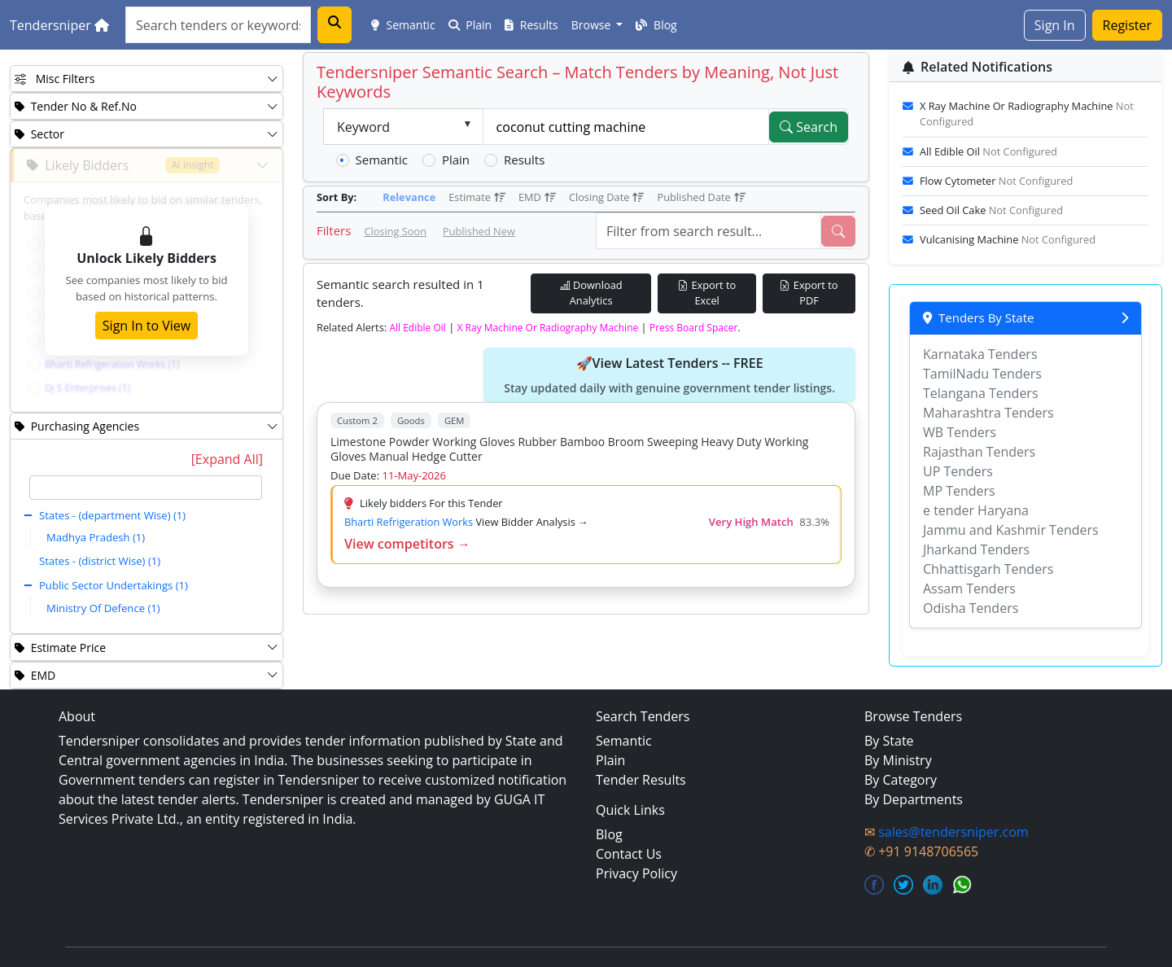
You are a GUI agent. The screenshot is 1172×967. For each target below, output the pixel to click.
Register (1127, 25)
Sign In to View (146, 326)
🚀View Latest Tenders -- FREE (669, 375)
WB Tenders (959, 432)
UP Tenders (958, 471)
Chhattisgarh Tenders (988, 569)
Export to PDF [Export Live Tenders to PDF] (808, 293)
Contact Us (629, 854)
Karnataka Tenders (980, 354)
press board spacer (693, 328)
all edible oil (417, 328)
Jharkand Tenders (976, 549)
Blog (656, 25)
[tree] (146, 549)
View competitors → (407, 544)
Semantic (403, 25)
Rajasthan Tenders (979, 452)
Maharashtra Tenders (988, 413)
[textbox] (146, 487)
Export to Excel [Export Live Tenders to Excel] (707, 293)
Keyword (363, 127)
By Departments (913, 799)
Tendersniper (59, 25)
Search (808, 127)
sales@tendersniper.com (953, 832)
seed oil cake (991, 210)
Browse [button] (592, 25)
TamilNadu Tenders (982, 374)
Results (531, 25)
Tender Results (641, 780)
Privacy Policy (636, 873)
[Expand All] (227, 459)
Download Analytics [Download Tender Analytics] (591, 293)
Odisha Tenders (970, 608)
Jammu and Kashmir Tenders (1011, 530)
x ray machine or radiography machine (548, 328)
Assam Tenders (969, 588)
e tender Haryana (976, 510)
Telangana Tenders (981, 393)
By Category (900, 780)
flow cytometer (996, 180)
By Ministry (898, 760)
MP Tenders (959, 491)
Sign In (1054, 25)
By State (889, 741)
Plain (470, 25)
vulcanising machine (1007, 239)
